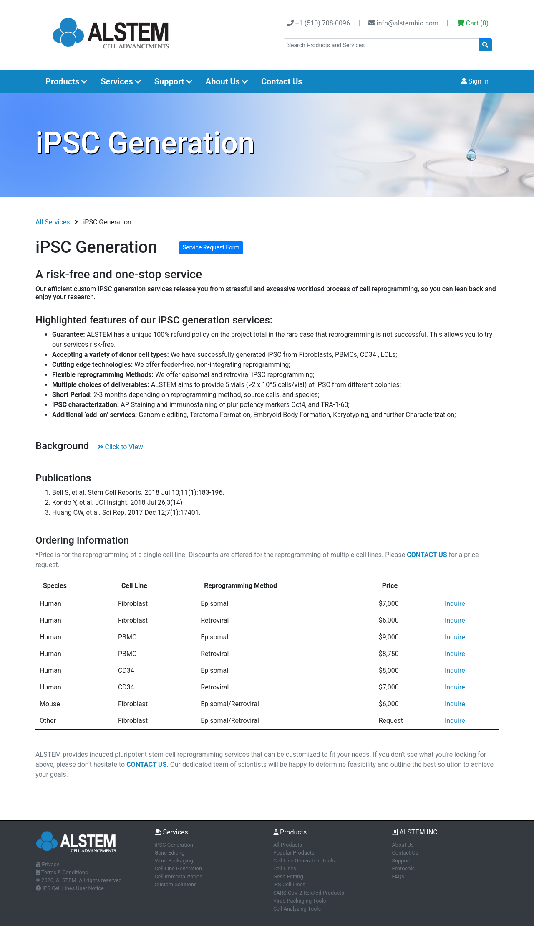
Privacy (47, 864)
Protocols (403, 868)
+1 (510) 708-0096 (318, 23)
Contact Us (281, 81)
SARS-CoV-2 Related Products (308, 893)
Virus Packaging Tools (299, 901)
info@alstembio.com (403, 23)
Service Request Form (211, 247)
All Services (52, 222)
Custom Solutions (176, 884)
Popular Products (293, 853)
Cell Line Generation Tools (304, 860)
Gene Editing (170, 853)
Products (66, 81)
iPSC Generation (174, 845)
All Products (287, 845)
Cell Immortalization (179, 876)
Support (173, 81)
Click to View (120, 447)
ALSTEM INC (415, 832)
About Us (227, 81)
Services (121, 81)
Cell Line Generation (178, 868)
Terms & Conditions (62, 872)
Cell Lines (284, 868)
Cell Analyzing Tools (297, 909)
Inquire (455, 604)
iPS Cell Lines (289, 884)
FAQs (398, 876)
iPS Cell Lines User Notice (70, 888)
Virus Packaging (174, 860)
